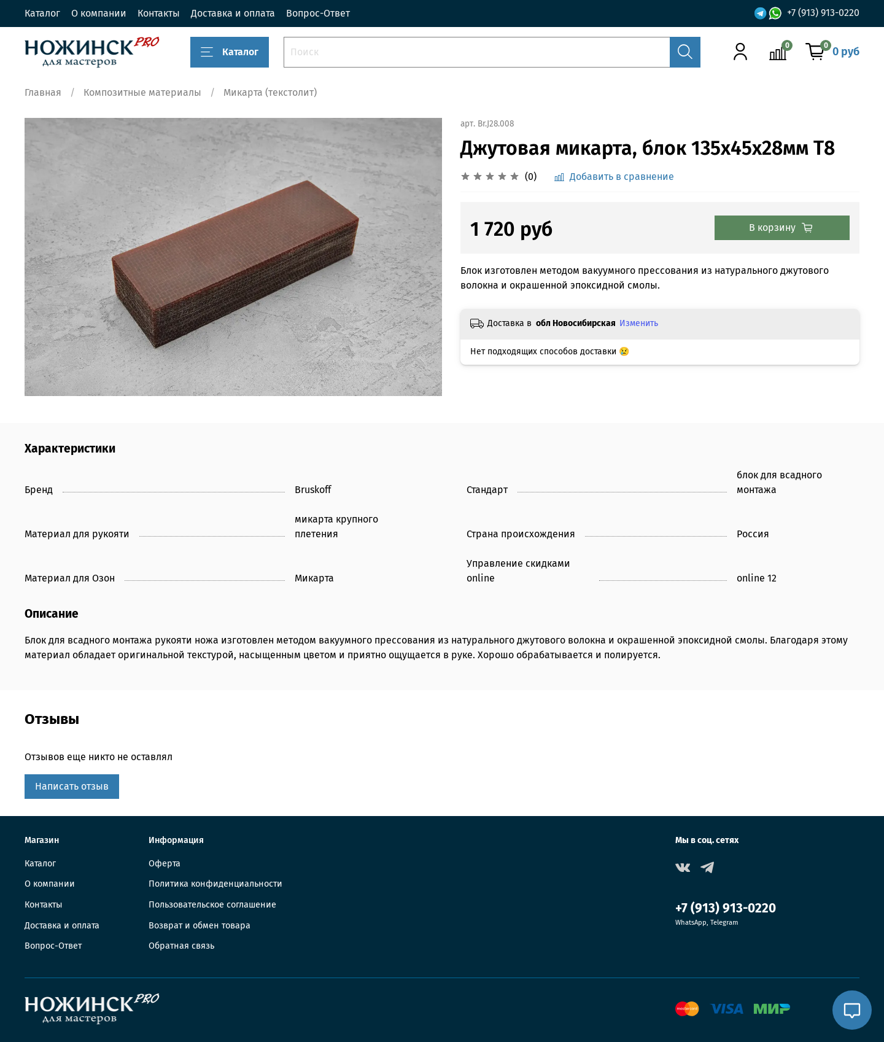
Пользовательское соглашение (212, 905)
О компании (98, 13)
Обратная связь (181, 946)
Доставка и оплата (233, 13)
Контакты (159, 13)
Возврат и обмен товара (199, 925)
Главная (43, 92)
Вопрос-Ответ (318, 13)
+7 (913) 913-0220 (823, 12)
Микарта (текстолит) (270, 92)
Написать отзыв (72, 786)
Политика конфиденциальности (215, 884)
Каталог (42, 13)
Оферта (164, 863)
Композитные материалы (142, 92)
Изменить (638, 323)
